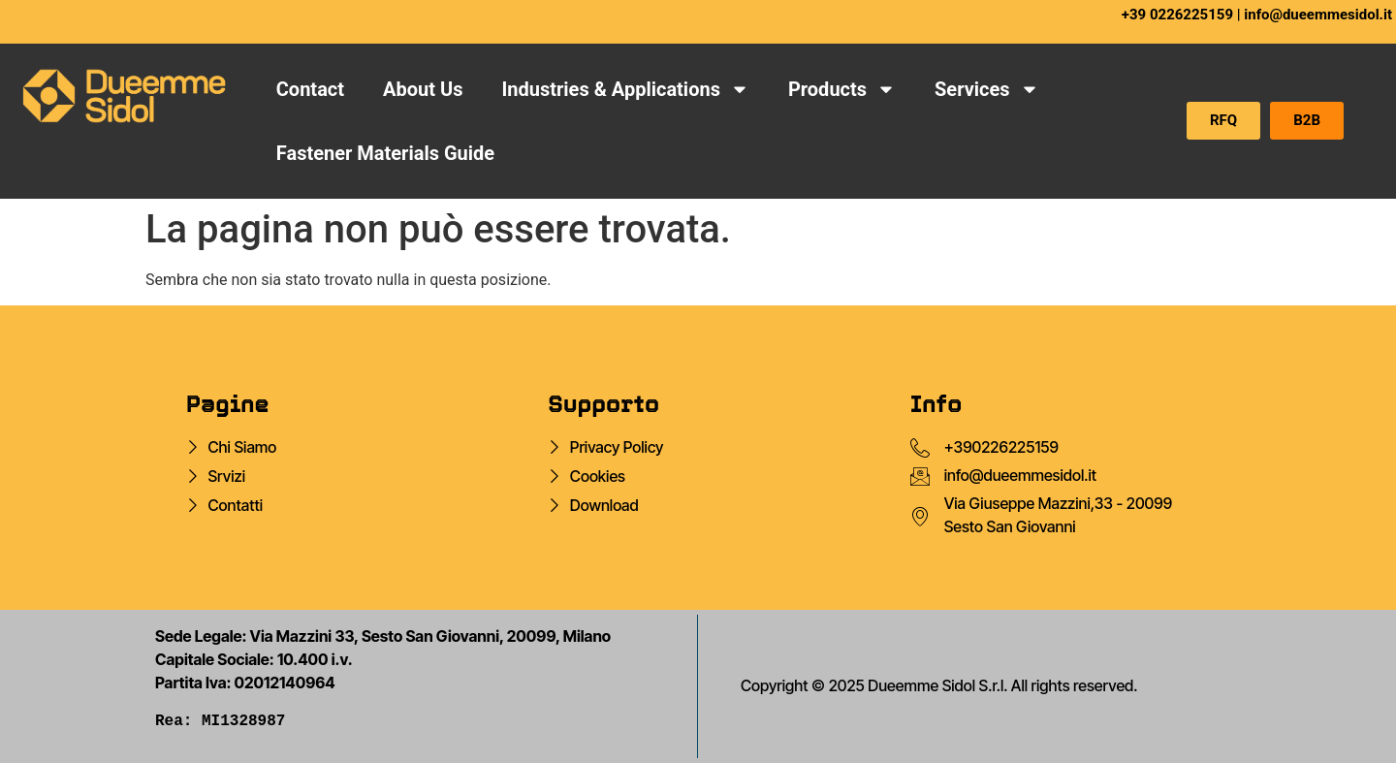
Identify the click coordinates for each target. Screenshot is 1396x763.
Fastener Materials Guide (385, 153)
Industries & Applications (625, 89)
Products (842, 89)
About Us (422, 89)
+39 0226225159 (1177, 14)
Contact (310, 89)
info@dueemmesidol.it (1318, 14)
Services (987, 89)
